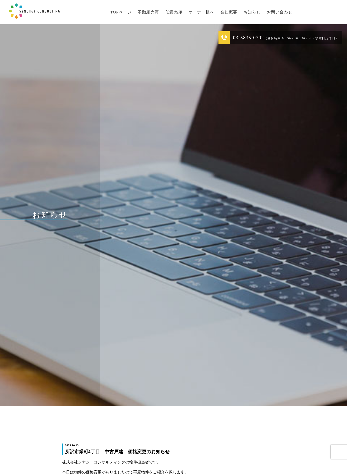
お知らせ (252, 12)
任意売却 (173, 12)
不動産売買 (148, 12)
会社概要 (229, 12)
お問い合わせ (280, 12)
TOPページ (121, 12)
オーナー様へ (201, 12)
